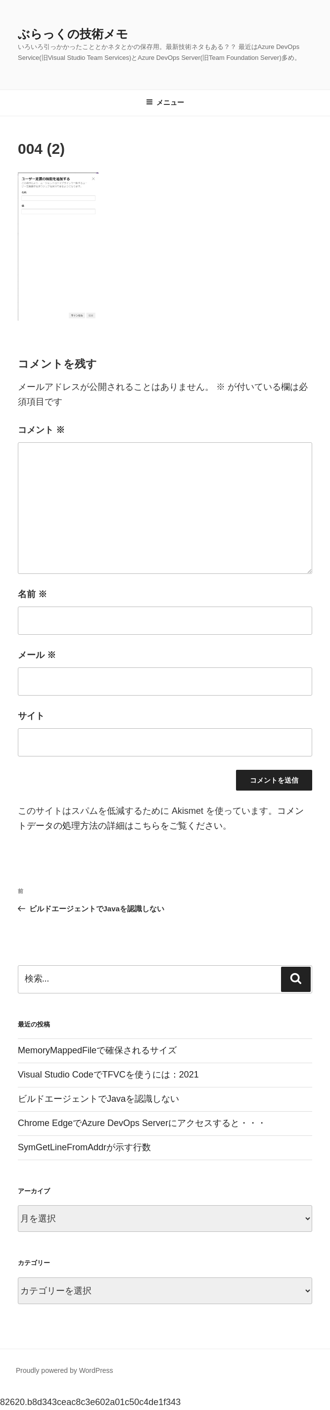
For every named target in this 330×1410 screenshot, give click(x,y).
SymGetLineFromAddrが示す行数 (84, 1147)
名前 (32, 594)
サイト (31, 716)
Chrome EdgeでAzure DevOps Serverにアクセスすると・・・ (142, 1123)
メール (37, 655)
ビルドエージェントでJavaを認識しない (98, 1099)
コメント (41, 430)
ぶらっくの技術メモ (73, 34)
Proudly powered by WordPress (64, 1370)
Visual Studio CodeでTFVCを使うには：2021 (108, 1075)
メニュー (165, 102)
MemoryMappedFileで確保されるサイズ (97, 1050)
